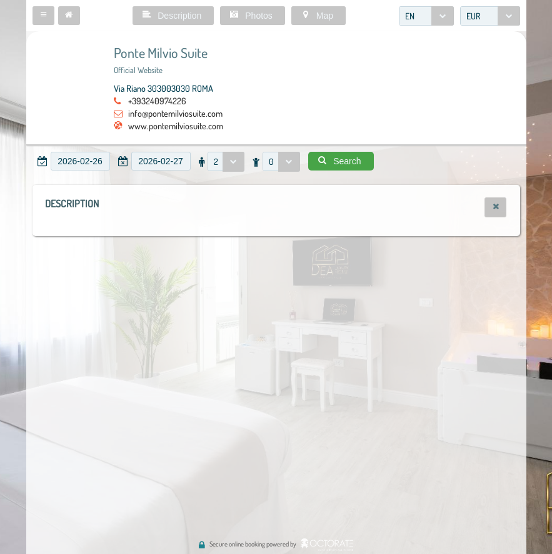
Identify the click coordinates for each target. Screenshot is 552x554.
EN (409, 16)
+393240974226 (157, 100)
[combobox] (426, 16)
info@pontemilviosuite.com (175, 113)
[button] (43, 15)
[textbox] (80, 161)
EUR (473, 16)
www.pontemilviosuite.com (175, 125)
